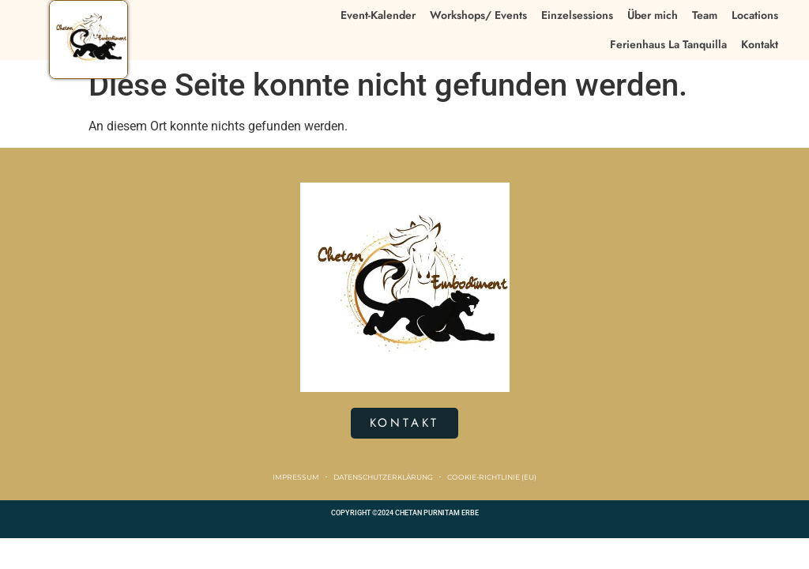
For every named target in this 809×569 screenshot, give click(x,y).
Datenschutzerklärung (383, 477)
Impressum (296, 477)
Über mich (652, 15)
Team (704, 15)
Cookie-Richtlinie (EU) (491, 477)
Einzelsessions (577, 15)
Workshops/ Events (478, 15)
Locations (755, 15)
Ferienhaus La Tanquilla (668, 44)
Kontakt (759, 44)
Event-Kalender (378, 15)
